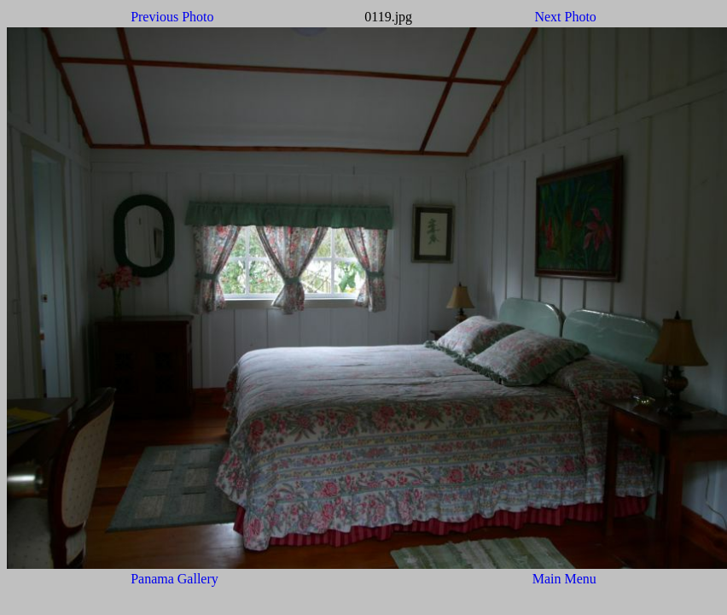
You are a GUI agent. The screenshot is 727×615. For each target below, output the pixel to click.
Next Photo (565, 16)
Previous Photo (172, 16)
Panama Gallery (174, 578)
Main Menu (564, 578)
